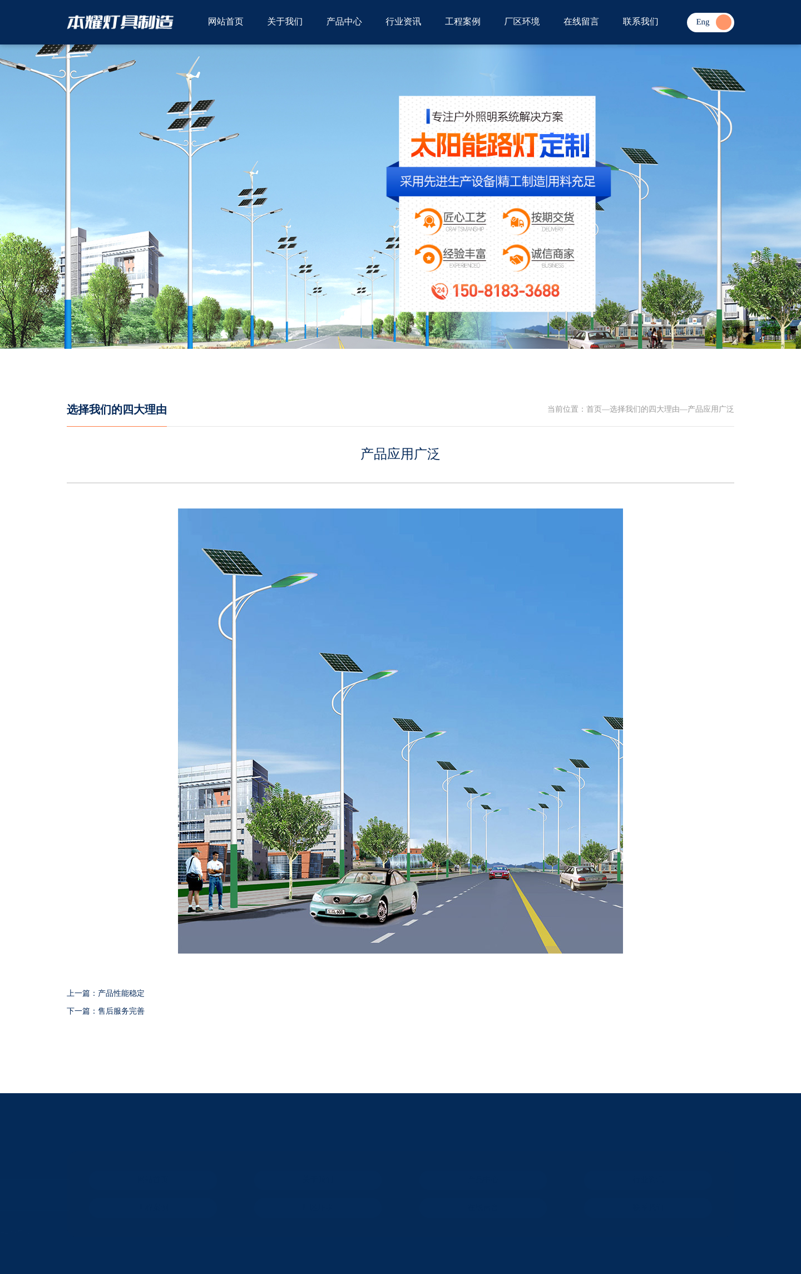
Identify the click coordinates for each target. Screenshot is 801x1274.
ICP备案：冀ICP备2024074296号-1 (92, 1232)
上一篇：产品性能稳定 (106, 994)
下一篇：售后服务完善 (106, 1012)
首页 (594, 410)
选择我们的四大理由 (117, 410)
